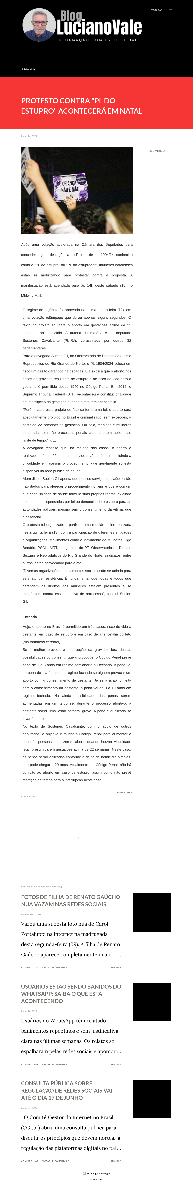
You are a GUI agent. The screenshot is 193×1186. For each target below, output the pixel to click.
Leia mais (116, 967)
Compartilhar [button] (157, 151)
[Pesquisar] (156, 10)
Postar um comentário (55, 967)
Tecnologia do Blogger (96, 1173)
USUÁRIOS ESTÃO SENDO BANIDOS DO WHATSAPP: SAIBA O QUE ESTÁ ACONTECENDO (71, 993)
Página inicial (28, 69)
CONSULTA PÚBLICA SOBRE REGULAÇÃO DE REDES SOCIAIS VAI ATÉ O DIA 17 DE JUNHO (66, 1090)
